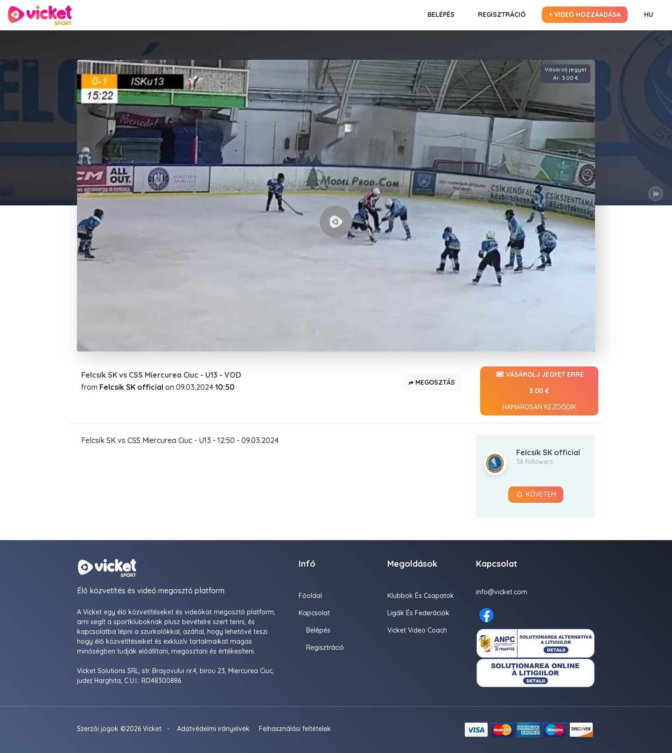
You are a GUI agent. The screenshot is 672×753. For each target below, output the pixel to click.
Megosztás (431, 383)
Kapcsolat (314, 613)
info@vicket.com (501, 592)
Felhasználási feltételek (295, 729)
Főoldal (310, 595)
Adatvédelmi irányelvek (213, 729)
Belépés (441, 14)
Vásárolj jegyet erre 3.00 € (539, 390)
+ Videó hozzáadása (585, 14)
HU (648, 14)
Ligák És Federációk (418, 613)
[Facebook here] (486, 615)
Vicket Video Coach (417, 630)
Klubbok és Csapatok (420, 595)
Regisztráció (501, 14)
